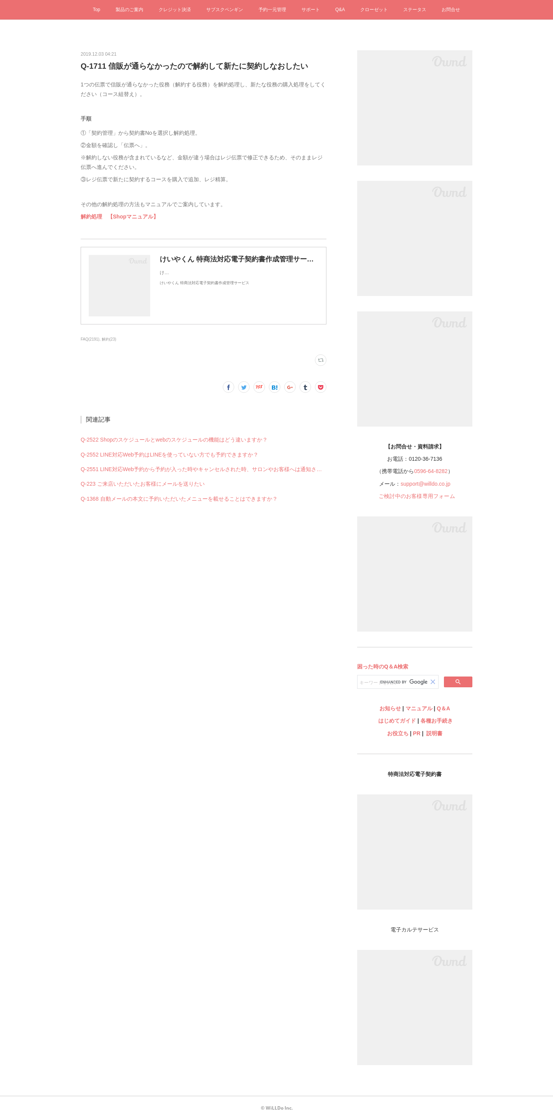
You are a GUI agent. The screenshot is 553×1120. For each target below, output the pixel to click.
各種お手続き (437, 721)
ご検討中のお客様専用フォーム (417, 496)
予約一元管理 (272, 9)
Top (96, 9)
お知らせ (390, 708)
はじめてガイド (396, 721)
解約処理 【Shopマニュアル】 (120, 216)
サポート (310, 9)
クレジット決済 (175, 9)
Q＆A (443, 708)
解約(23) (109, 339)
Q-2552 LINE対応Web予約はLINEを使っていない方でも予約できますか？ (169, 455)
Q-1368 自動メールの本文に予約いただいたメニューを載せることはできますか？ (179, 499)
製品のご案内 (129, 9)
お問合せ (451, 9)
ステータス (414, 9)
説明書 (434, 733)
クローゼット (374, 9)
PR (416, 733)
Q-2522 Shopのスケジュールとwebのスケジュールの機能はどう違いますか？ (174, 440)
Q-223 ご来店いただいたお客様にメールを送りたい (143, 484)
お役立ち (398, 733)
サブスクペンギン (224, 9)
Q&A (340, 9)
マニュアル (419, 708)
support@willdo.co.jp (425, 484)
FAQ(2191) (90, 339)
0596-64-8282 (430, 471)
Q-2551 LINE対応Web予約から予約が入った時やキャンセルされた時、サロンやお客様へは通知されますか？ (203, 469)
